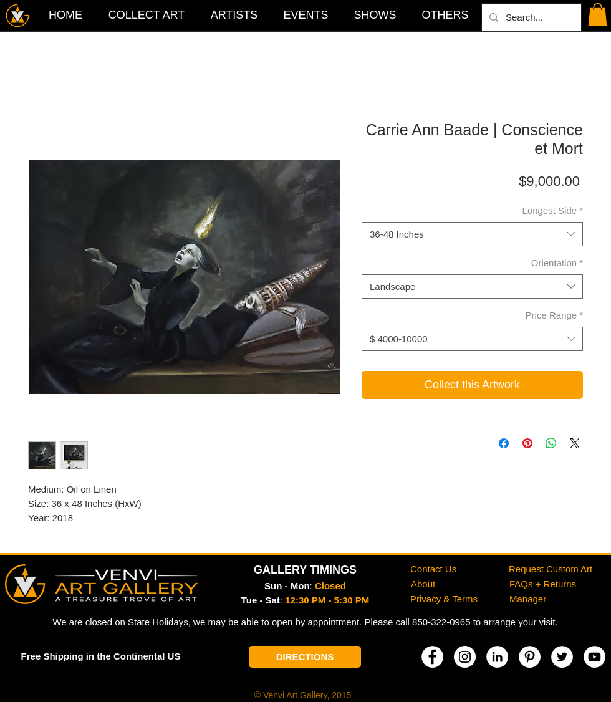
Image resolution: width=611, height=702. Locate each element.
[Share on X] (574, 443)
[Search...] (530, 17)
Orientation (557, 262)
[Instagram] (465, 657)
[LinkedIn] (497, 657)
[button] (445, 15)
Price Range (554, 315)
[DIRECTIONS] (305, 657)
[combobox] (472, 234)
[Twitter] (562, 657)
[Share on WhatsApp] (551, 443)
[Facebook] (432, 657)
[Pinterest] (530, 657)
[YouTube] (594, 657)
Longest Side (552, 210)
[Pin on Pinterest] (527, 443)
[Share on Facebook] (503, 443)
